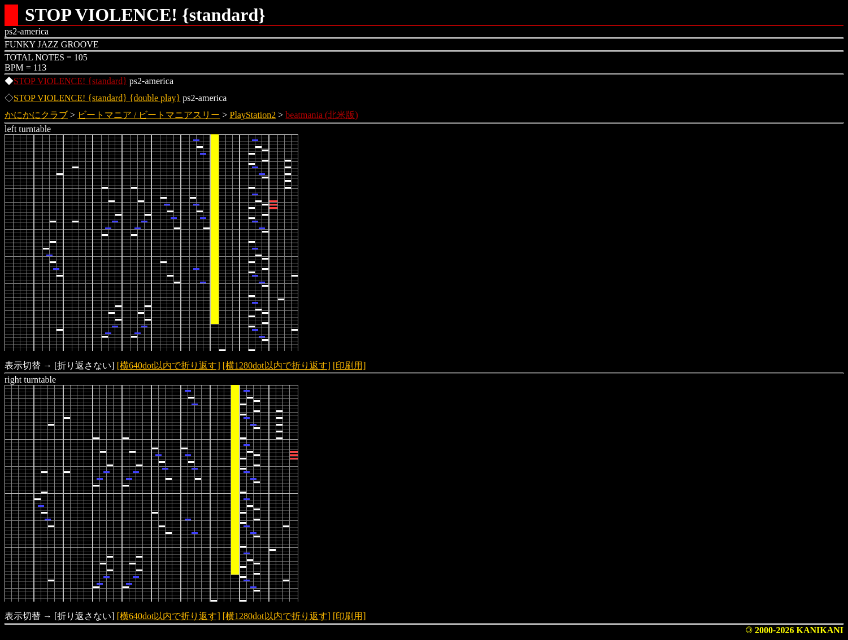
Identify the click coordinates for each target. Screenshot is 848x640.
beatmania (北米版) (321, 115)
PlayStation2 (253, 115)
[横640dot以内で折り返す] (168, 365)
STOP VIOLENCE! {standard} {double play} (97, 98)
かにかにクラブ (36, 115)
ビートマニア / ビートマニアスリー (148, 115)
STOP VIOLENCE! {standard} (70, 81)
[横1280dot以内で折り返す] (276, 365)
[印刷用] (349, 365)
